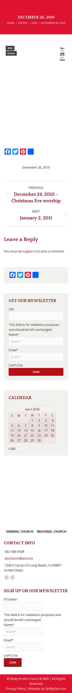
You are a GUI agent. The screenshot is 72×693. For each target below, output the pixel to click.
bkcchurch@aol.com (19, 558)
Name (14, 334)
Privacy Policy (15, 689)
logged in (29, 251)
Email (13, 350)
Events (11, 53)
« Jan (12, 448)
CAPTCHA (16, 365)
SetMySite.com (55, 689)
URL (12, 309)
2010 (10, 48)
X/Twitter (10, 599)
